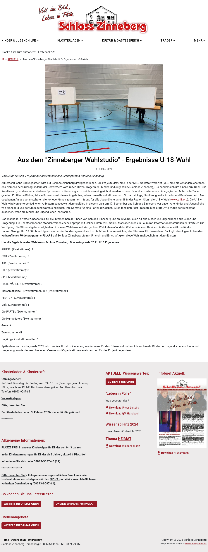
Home (5, 539)
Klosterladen (68, 40)
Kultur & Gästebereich (120, 40)
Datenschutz (18, 539)
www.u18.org (179, 199)
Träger (166, 40)
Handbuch (124, 413)
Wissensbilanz (124, 446)
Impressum (35, 539)
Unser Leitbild (124, 407)
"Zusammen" (175, 453)
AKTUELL (13, 59)
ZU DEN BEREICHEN (121, 381)
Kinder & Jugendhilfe (18, 40)
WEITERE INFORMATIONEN (21, 503)
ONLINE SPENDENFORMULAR (75, 503)
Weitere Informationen (21, 525)
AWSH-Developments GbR (196, 543)
